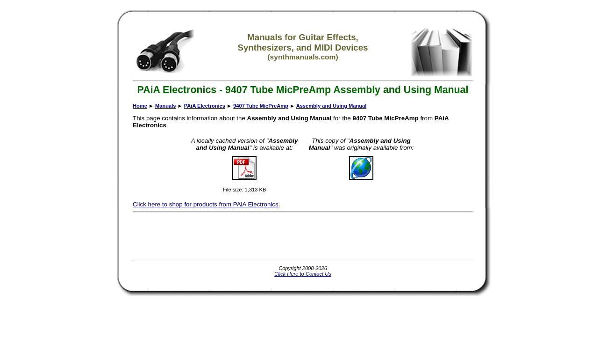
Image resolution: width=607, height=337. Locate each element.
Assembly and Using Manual (331, 106)
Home (140, 106)
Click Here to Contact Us (302, 274)
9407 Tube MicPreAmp (260, 106)
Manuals (165, 106)
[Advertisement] (303, 236)
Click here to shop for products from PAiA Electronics (206, 204)
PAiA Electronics (204, 106)
